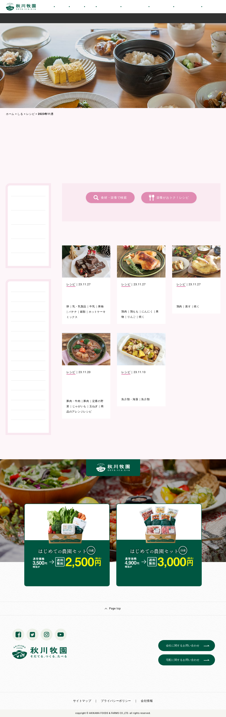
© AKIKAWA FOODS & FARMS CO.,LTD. (108, 713)
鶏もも (134, 311)
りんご (131, 316)
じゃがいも (79, 406)
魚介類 (145, 399)
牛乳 (92, 306)
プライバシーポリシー (116, 700)
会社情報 (147, 700)
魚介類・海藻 (129, 399)
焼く (141, 316)
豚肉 (86, 401)
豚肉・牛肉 (73, 401)
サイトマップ (82, 700)
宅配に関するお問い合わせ (183, 659)
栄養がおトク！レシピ (172, 197)
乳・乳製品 (79, 306)
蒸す (188, 306)
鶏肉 (124, 311)
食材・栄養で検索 (114, 197)
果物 (101, 306)
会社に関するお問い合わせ (183, 645)
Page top (115, 608)
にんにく (147, 311)
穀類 (83, 311)
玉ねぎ (93, 406)
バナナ (73, 311)
